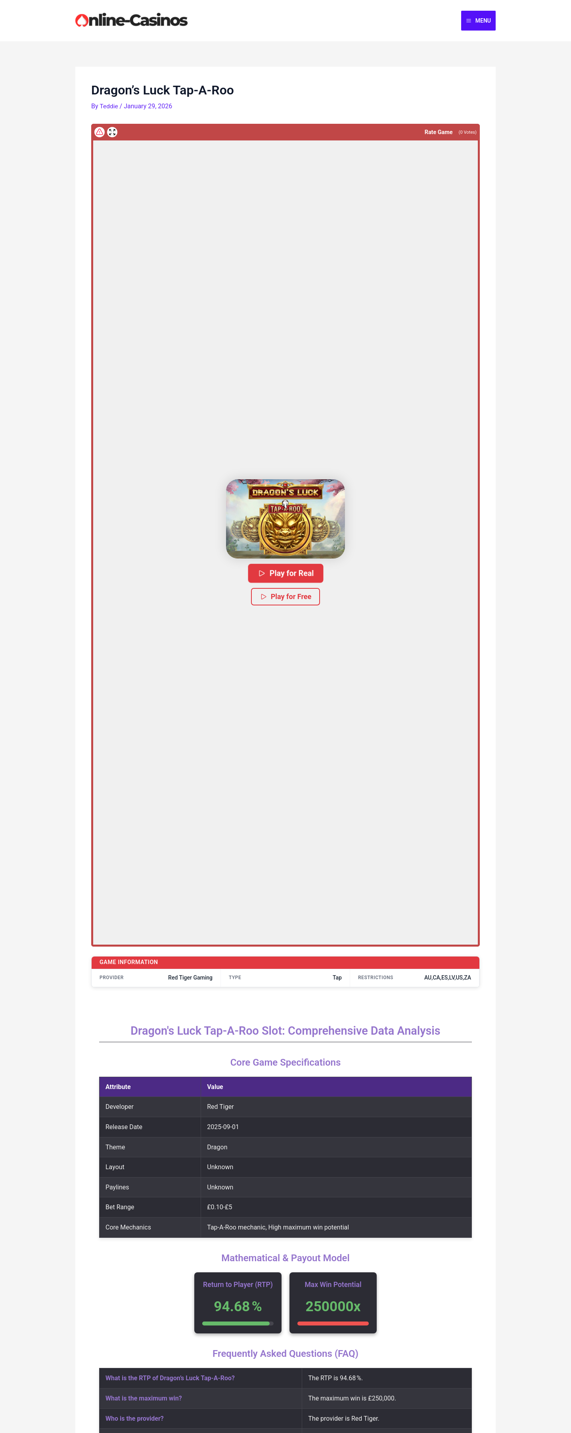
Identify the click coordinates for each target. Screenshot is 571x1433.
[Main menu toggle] (478, 21)
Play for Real (285, 573)
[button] (285, 519)
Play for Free (286, 596)
